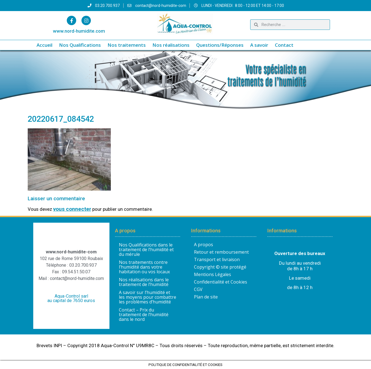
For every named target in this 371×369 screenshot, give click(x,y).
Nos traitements (127, 45)
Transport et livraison (217, 259)
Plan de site (206, 297)
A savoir (259, 45)
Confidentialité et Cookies (220, 282)
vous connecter (72, 209)
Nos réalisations (171, 45)
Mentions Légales (212, 274)
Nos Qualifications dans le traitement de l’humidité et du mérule (146, 249)
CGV (198, 289)
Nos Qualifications (80, 45)
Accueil (44, 45)
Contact (284, 45)
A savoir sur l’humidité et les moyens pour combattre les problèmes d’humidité (147, 297)
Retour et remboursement (221, 252)
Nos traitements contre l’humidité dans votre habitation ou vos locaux (144, 267)
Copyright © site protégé (220, 267)
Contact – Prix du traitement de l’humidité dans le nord (143, 314)
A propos (203, 244)
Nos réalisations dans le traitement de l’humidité (144, 282)
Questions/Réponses (220, 45)
